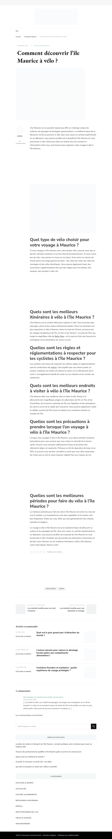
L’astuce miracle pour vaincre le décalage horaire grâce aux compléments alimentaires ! (57, 653)
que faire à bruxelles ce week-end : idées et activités (36, 767)
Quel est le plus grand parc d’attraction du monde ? (57, 634)
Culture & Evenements (26, 795)
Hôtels (19, 806)
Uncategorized (23, 824)
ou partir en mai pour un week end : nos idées (34, 762)
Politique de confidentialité (68, 835)
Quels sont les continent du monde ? (30, 757)
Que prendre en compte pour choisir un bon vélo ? (43, 697)
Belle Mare (59, 336)
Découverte (51, 589)
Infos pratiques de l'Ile (27, 812)
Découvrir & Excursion (27, 800)
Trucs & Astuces (23, 818)
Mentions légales (49, 835)
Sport (61, 589)
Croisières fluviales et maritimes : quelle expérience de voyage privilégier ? (56, 669)
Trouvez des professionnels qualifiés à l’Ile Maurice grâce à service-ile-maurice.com (48, 752)
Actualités (21, 789)
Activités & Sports (41, 46)
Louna (20, 131)
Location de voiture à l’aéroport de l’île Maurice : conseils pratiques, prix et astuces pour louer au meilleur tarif (54, 745)
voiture (54, 367)
